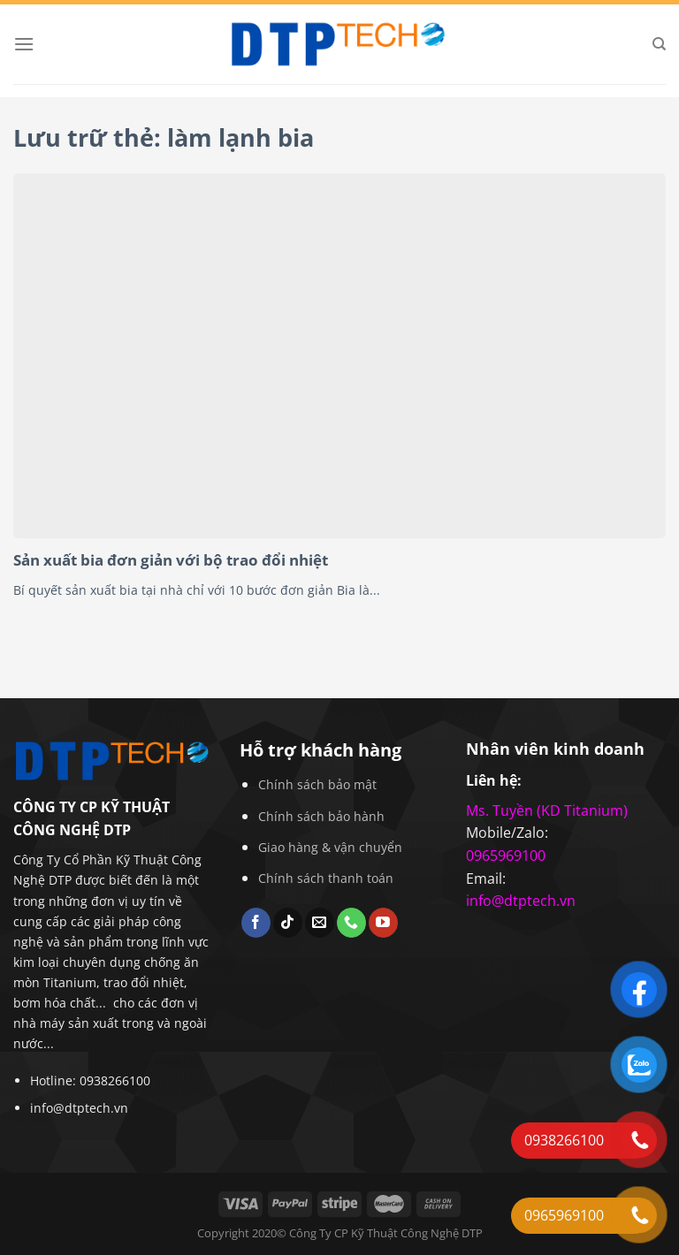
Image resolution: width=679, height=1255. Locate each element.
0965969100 (505, 855)
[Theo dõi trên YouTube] (383, 923)
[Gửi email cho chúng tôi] (319, 923)
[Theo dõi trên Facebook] (256, 923)
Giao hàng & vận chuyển (330, 847)
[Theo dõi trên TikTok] (287, 923)
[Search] (659, 44)
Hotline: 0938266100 (90, 1080)
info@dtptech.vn (79, 1107)
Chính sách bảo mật (317, 784)
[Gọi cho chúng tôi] (351, 923)
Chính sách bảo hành (321, 816)
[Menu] (23, 43)
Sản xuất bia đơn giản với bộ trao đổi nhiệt (170, 560)
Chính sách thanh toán (325, 878)
